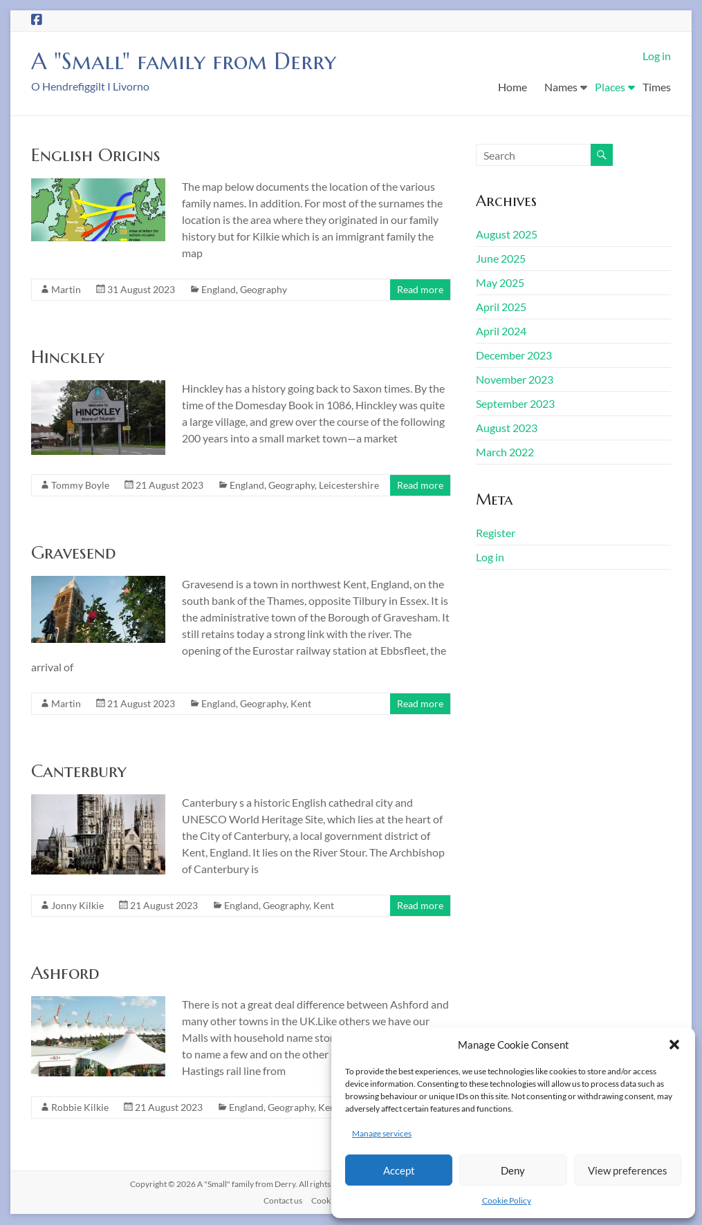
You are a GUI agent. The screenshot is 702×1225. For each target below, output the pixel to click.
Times (657, 86)
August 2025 (506, 234)
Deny (513, 1170)
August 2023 (506, 428)
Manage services (382, 1133)
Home (512, 86)
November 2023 (514, 379)
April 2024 (501, 331)
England (218, 290)
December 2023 (514, 355)
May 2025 (500, 283)
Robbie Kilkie (80, 1108)
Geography (263, 290)
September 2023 (515, 404)
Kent (300, 704)
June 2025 (501, 258)
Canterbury (79, 771)
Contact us (283, 1201)
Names (561, 86)
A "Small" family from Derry (194, 61)
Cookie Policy (506, 1200)
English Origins (95, 155)
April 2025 (501, 307)
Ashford (65, 973)
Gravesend (73, 553)
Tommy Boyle (80, 486)
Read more (420, 290)
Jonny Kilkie (77, 906)
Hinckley (67, 357)
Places (610, 86)
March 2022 (505, 452)
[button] (674, 1044)
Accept (399, 1170)
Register (495, 533)
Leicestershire (349, 486)
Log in (657, 55)
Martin (66, 290)
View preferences (627, 1170)
